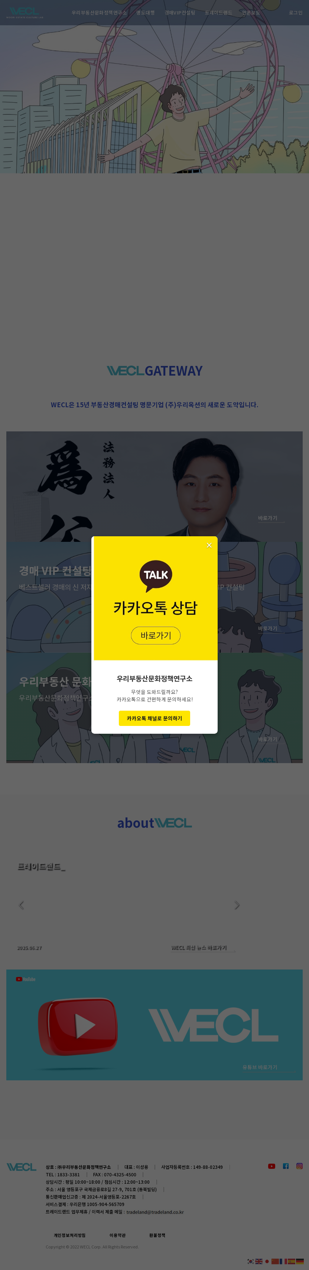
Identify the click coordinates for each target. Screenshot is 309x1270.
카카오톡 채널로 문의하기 (154, 718)
